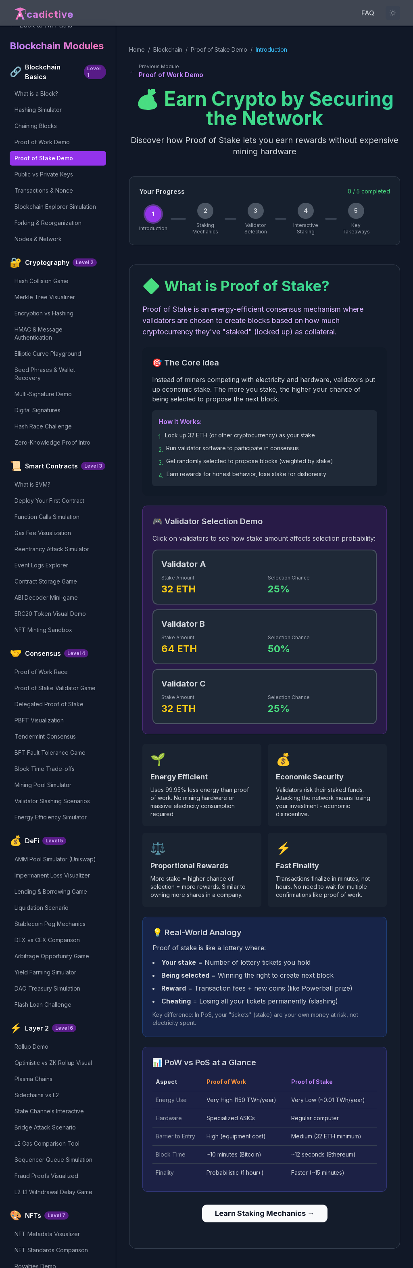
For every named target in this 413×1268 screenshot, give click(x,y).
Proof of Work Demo (42, 142)
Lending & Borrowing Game (51, 891)
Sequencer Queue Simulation (53, 1159)
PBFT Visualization (39, 720)
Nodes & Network (38, 238)
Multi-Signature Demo (43, 393)
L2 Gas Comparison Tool (47, 1143)
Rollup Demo (31, 1046)
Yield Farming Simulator (45, 972)
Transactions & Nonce (44, 190)
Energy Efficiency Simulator (51, 817)
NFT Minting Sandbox (43, 629)
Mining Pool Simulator (43, 784)
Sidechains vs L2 (37, 1095)
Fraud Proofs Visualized (46, 1175)
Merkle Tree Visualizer (45, 297)
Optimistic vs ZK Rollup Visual (53, 1062)
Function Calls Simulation (47, 516)
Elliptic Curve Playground (48, 353)
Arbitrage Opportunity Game (52, 956)
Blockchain (167, 49)
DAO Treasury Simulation (47, 988)
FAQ (367, 13)
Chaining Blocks (36, 125)
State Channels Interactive (49, 1111)
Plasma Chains (33, 1078)
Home (137, 49)
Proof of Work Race (41, 671)
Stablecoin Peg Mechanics (50, 923)
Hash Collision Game (42, 280)
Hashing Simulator (38, 109)
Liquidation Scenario (42, 907)
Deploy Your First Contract (49, 500)
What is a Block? (36, 93)
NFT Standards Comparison (51, 1250)
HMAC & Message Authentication (39, 333)
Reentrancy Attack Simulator (52, 549)
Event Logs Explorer (41, 565)
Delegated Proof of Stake (49, 704)
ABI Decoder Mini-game (46, 597)
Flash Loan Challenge (43, 1004)
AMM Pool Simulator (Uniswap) (55, 859)
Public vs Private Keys (44, 174)
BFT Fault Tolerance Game (50, 752)
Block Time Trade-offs (45, 768)
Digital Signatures (37, 410)
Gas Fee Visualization (43, 532)
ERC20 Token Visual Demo (50, 613)
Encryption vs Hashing (44, 313)
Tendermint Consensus (45, 736)
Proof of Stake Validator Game (55, 687)
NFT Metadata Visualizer (47, 1233)
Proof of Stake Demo (44, 158)
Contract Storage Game (46, 581)
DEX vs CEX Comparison (47, 939)
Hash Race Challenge (43, 426)
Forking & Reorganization (48, 222)
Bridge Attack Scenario (45, 1127)
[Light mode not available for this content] (393, 13)
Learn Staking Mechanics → (265, 1213)
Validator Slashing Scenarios (52, 801)
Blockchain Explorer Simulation (55, 206)
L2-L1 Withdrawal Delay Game (53, 1191)
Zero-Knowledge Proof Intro (52, 442)
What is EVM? (32, 484)
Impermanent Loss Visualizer (52, 875)
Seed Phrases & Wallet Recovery (45, 373)
